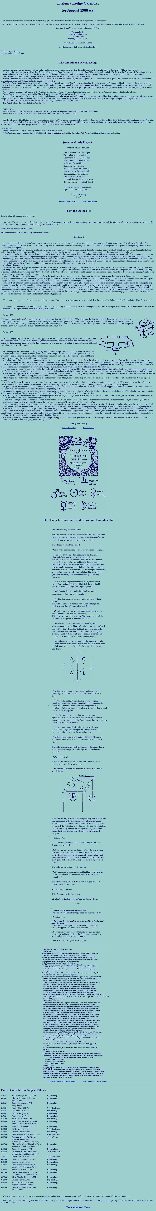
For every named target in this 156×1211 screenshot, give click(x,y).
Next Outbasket (88, 428)
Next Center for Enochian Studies (95, 1081)
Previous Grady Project (67, 201)
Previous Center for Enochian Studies (62, 1081)
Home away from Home (78, 1207)
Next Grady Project (90, 201)
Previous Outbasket (69, 428)
